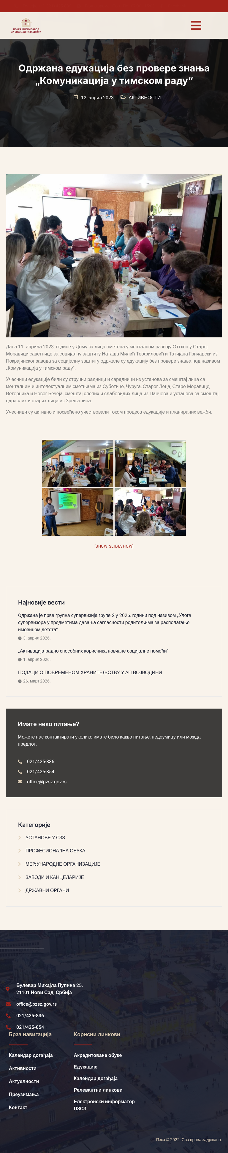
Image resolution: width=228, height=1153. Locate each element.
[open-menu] (195, 25)
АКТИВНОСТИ (145, 97)
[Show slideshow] (114, 546)
